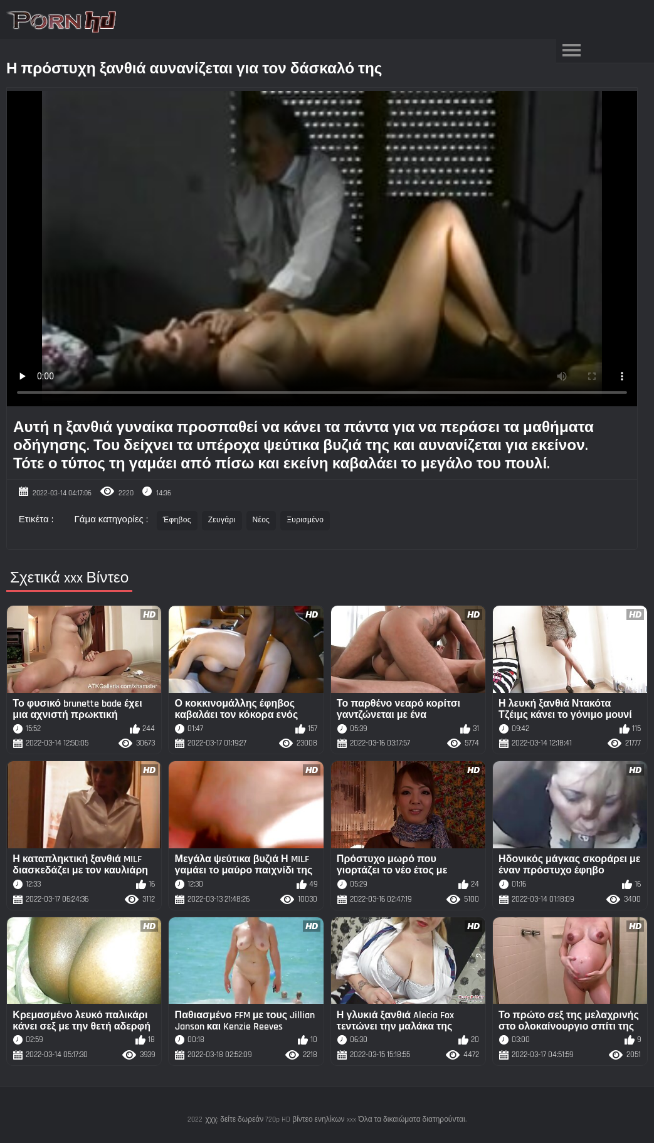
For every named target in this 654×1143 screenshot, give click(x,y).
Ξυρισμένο (305, 520)
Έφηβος (177, 520)
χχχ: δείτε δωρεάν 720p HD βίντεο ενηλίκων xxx (280, 1119)
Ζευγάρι (222, 520)
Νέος (261, 520)
